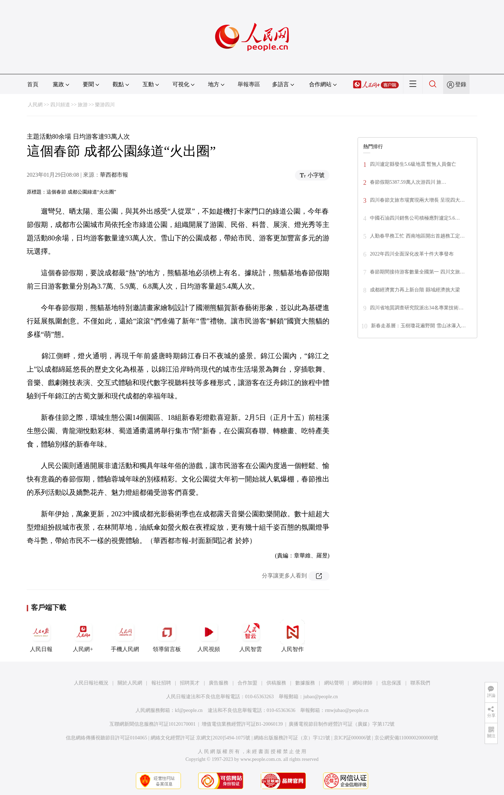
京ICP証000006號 (352, 737)
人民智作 (292, 636)
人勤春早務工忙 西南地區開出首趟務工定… (417, 236)
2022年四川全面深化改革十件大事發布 (412, 254)
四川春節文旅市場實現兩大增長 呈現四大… (417, 200)
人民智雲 (250, 636)
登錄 (460, 84)
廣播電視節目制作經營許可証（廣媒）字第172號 (342, 724)
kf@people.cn (189, 710)
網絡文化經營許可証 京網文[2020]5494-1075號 (201, 737)
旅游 (83, 104)
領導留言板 (167, 636)
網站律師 (362, 683)
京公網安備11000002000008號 (406, 737)
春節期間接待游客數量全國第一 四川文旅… (417, 272)
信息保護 (391, 683)
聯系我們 (420, 683)
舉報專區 (249, 84)
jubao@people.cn (320, 696)
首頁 (32, 84)
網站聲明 (334, 683)
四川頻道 (60, 104)
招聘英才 (190, 683)
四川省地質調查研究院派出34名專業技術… (417, 307)
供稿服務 (276, 683)
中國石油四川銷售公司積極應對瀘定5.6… (415, 218)
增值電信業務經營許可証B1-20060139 (242, 724)
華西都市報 (114, 175)
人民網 (35, 104)
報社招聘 (161, 683)
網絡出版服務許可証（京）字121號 (292, 737)
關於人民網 (130, 683)
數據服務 (305, 683)
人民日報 (41, 636)
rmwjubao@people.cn (346, 710)
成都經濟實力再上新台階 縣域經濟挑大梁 (415, 289)
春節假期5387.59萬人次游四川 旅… (408, 182)
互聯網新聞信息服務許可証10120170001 (152, 724)
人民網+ (83, 636)
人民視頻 (208, 636)
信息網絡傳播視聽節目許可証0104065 (106, 737)
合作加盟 (247, 683)
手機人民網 (125, 636)
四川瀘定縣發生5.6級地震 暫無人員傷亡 (413, 164)
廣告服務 (218, 683)
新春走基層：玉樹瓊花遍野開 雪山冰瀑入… (418, 325)
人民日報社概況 (91, 683)
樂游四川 (105, 104)
